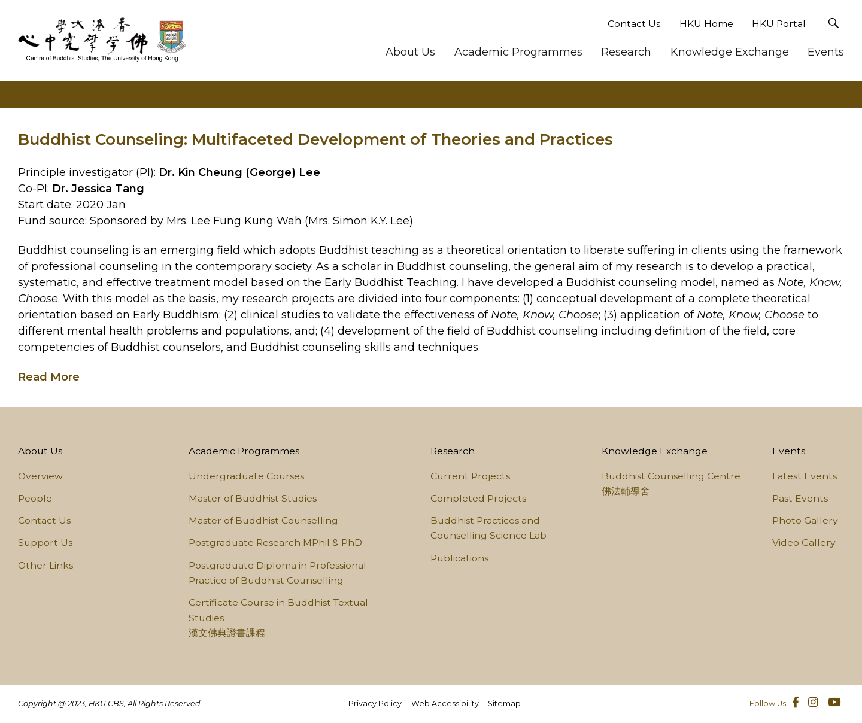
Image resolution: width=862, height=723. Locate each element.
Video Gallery (804, 542)
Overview (40, 476)
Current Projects (470, 476)
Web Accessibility (445, 703)
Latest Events (804, 476)
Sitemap (504, 703)
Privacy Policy (375, 703)
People (35, 498)
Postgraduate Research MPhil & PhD (275, 542)
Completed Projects (478, 498)
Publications (459, 558)
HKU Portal (779, 23)
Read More (49, 377)
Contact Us (634, 23)
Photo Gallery (805, 520)
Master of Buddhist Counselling (263, 520)
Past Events (800, 498)
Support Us (45, 542)
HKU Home (706, 23)
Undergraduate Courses (246, 476)
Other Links (45, 565)
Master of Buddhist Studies (253, 498)
